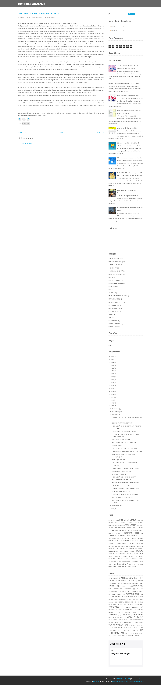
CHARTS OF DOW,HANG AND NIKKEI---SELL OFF (127, 451)
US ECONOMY (113, 321)
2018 (112, 380)
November (115, 412)
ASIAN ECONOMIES (115, 258)
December (115, 409)
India (110, 289)
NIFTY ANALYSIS (114, 305)
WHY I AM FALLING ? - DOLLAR (121, 471)
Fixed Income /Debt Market (118, 599)
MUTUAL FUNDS (114, 299)
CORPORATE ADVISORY (135, 528)
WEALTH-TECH (139, 633)
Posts (112, 26)
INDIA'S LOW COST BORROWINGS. (122, 497)
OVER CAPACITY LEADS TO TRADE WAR (124, 448)
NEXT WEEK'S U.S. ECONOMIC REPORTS (124, 477)
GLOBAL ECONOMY (115, 280)
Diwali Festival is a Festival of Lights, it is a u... (126, 468)
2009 (112, 406)
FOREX (111, 277)
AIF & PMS (112, 520)
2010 (112, 403)
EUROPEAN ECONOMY (115, 274)
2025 (112, 359)
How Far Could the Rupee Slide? (127, 128)
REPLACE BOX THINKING (135, 556)
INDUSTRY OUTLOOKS (128, 546)
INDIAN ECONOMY (136, 543)
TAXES (111, 314)
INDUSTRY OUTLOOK (115, 546)
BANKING (140, 520)
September (116, 506)
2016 (112, 385)
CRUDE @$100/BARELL (119, 460)
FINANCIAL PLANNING (117, 536)
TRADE (111, 317)
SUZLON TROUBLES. (118, 446)
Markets (132, 551)
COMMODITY (112, 268)
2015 (112, 388)
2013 (112, 394)
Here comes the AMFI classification (128, 95)
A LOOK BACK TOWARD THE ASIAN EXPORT (125, 483)
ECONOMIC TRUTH (137, 530)
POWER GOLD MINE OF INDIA (121, 440)
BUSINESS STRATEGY (115, 262)
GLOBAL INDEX (134, 541)
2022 (112, 368)
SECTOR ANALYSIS (114, 308)
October (115, 414)
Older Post (100, 132)
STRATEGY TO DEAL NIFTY (120, 474)
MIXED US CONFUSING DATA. (121, 491)
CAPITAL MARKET (114, 265)
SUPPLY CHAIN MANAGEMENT (130, 561)
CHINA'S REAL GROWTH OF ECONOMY (124, 431)
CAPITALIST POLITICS (125, 586)
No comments (49, 17)
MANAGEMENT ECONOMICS (117, 296)
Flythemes (96, 681)
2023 (112, 365)
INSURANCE (112, 286)
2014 (112, 391)
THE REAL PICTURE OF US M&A (121, 486)
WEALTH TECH (133, 564)
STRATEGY (118, 561)
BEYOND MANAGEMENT (135, 522)
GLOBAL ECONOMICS (125, 602)
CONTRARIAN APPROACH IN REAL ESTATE (38, 13)
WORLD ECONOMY (114, 324)
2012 (112, 397)
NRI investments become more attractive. (130, 158)
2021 (112, 371)
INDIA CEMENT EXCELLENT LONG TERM (124, 443)
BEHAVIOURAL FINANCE (117, 522)
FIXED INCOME (131, 536)
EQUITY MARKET (115, 533)
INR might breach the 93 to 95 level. (128, 143)
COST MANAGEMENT (115, 271)
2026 (112, 356)
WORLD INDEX (113, 327)
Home (61, 132)
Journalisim (112, 293)
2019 (112, 377)
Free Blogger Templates (136, 681)
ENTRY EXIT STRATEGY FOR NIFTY (122, 423)
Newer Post (22, 132)
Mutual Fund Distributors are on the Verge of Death (124, 83)
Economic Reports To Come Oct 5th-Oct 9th (125, 488)
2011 (112, 400)
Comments (114, 30)
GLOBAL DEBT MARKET (129, 538)
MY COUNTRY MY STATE (116, 302)
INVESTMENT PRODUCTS (116, 548)
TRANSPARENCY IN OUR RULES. (122, 480)
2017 (112, 382)
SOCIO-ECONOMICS (131, 559)
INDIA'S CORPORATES (115, 283)
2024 (112, 362)
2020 (112, 374)
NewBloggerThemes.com (120, 681)
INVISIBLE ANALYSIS (31, 4)
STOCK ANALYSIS (114, 311)
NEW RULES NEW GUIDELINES (134, 620)
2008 (112, 509)
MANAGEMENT (139, 548)
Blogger (141, 679)
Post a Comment (27, 143)
